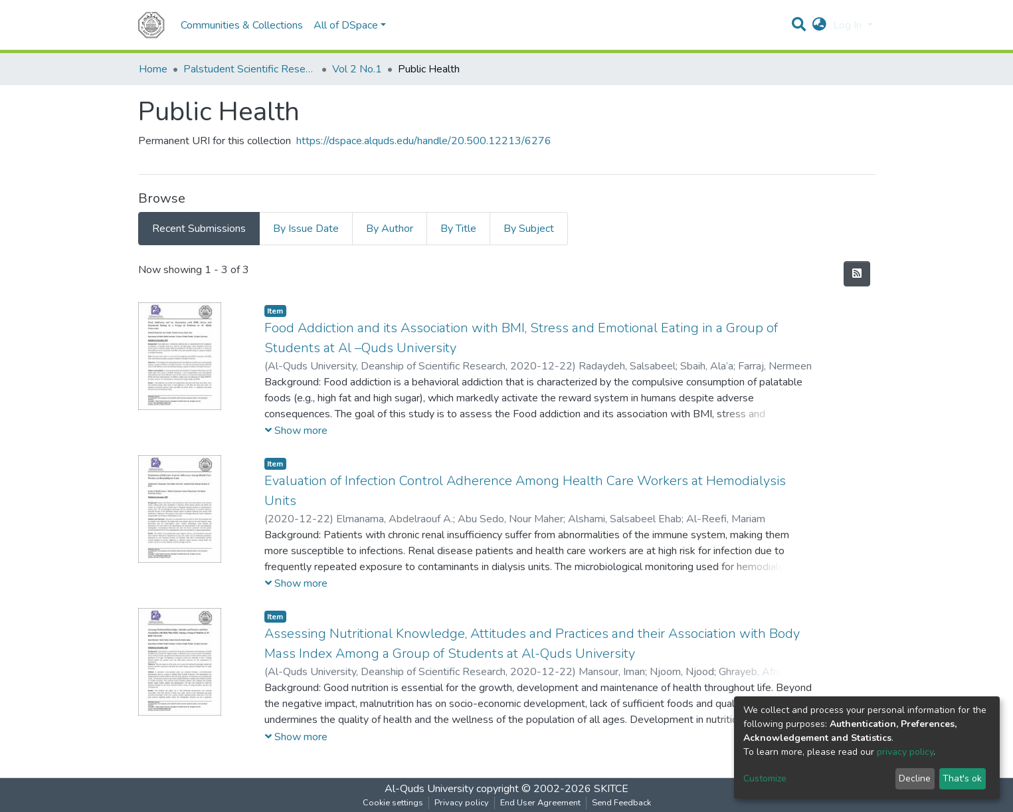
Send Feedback (621, 803)
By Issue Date (306, 228)
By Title (458, 228)
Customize (764, 778)
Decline (915, 778)
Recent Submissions (199, 228)
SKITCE (611, 788)
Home (153, 69)
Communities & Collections (242, 25)
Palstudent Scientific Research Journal (249, 69)
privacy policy (905, 752)
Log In (848, 25)
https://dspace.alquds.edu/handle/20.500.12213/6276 (423, 141)
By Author (389, 228)
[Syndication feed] (857, 273)
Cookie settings (393, 803)
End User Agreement (540, 803)
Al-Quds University (429, 788)
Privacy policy (461, 803)
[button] (819, 25)
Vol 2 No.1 (357, 69)
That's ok (962, 778)
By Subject (529, 228)
